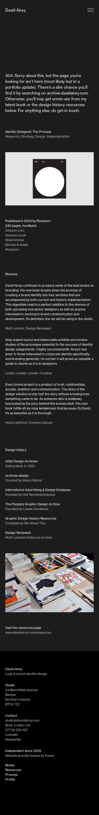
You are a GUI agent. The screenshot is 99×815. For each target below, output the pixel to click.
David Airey (15, 10)
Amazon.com (14, 230)
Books (10, 765)
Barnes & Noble (16, 245)
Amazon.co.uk (15, 235)
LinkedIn (11, 735)
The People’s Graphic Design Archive (32, 504)
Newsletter (13, 739)
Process (11, 775)
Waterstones (14, 240)
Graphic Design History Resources (30, 518)
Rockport (12, 249)
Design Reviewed (18, 533)
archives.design (17, 476)
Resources (13, 770)
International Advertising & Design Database (37, 490)
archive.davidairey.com (67, 93)
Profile (10, 779)
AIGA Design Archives (21, 461)
